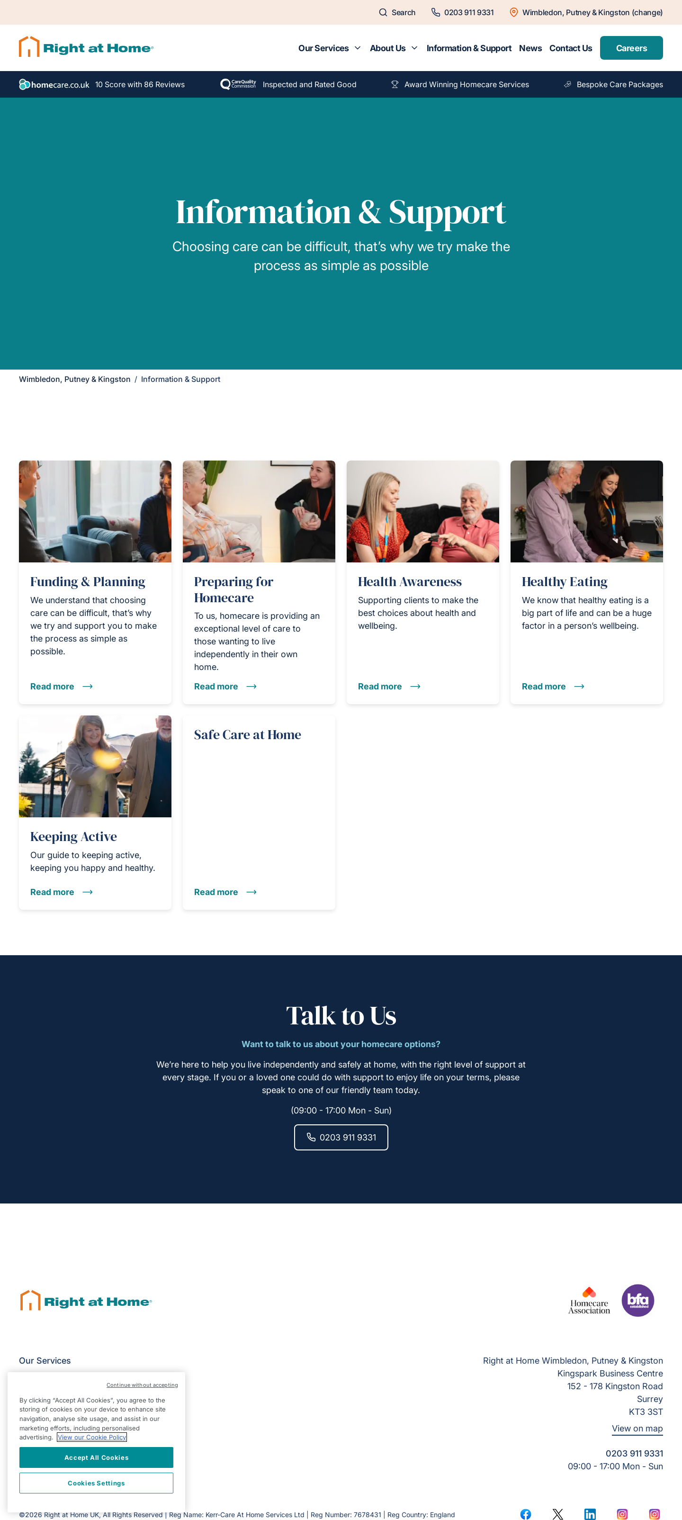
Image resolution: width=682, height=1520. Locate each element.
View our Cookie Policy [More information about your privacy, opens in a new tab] (92, 1437)
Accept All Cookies (96, 1457)
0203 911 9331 (341, 1137)
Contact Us (570, 48)
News (530, 48)
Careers (631, 48)
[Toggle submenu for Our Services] (357, 47)
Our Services (323, 48)
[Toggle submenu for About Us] (414, 47)
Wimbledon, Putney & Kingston (75, 379)
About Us (388, 48)
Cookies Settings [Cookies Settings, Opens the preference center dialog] (96, 1483)
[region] (96, 1442)
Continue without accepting (142, 1385)
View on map (637, 1428)
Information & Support (469, 48)
